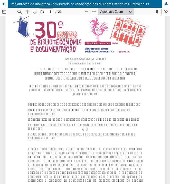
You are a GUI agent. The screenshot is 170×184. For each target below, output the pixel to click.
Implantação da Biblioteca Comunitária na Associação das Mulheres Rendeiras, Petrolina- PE (80, 4)
